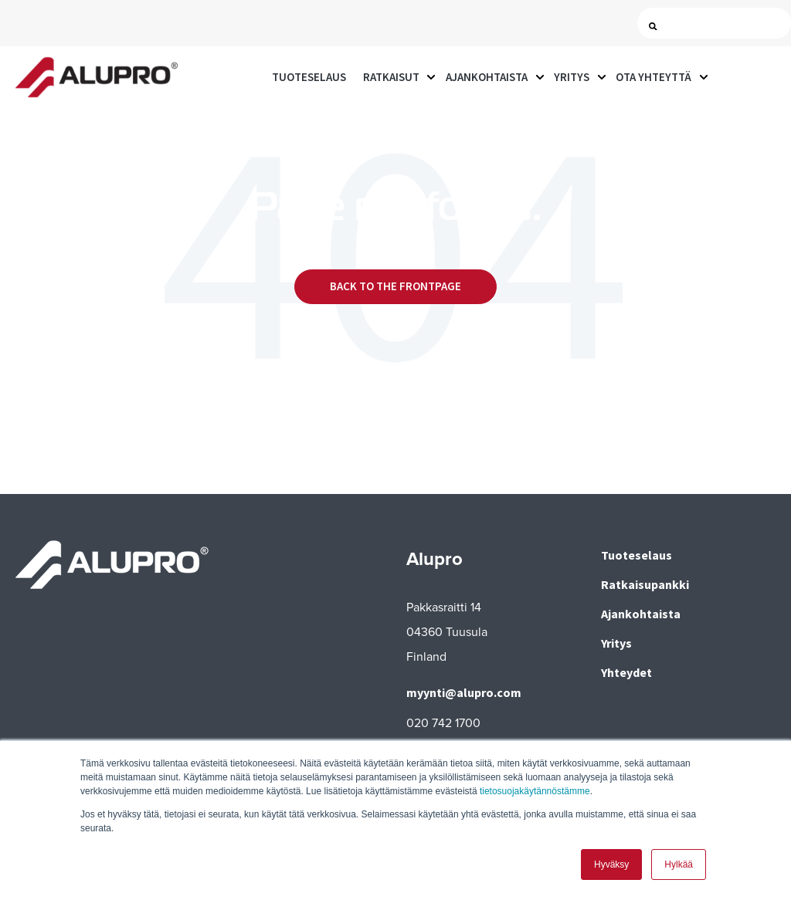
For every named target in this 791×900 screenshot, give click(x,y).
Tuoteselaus (309, 76)
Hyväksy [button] (611, 864)
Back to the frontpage (395, 286)
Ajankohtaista (487, 76)
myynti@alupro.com (463, 692)
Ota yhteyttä (653, 76)
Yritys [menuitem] (616, 643)
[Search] (717, 23)
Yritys (571, 76)
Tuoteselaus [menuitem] (636, 555)
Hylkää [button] (678, 864)
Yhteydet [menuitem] (626, 672)
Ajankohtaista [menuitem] (641, 613)
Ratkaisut (391, 76)
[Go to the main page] (96, 77)
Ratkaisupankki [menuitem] (645, 584)
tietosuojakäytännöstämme (535, 791)
